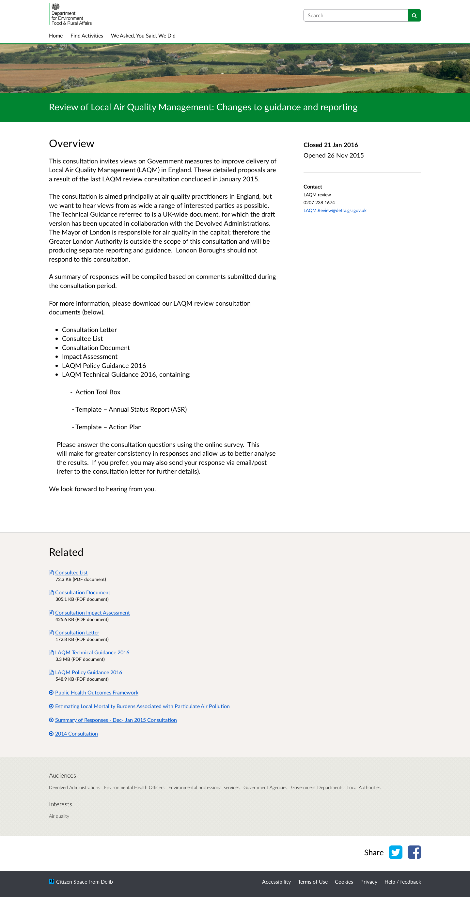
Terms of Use (313, 881)
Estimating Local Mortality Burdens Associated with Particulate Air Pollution (139, 706)
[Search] (414, 15)
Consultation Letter (74, 632)
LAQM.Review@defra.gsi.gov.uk (335, 210)
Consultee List (68, 572)
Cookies (344, 881)
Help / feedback (402, 881)
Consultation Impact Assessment (89, 612)
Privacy (368, 881)
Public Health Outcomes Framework (93, 692)
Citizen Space (71, 881)
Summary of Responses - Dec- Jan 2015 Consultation (113, 720)
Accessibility (276, 881)
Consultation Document (79, 592)
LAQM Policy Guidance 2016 (85, 672)
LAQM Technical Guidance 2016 (89, 652)
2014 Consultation (73, 733)
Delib (107, 881)
